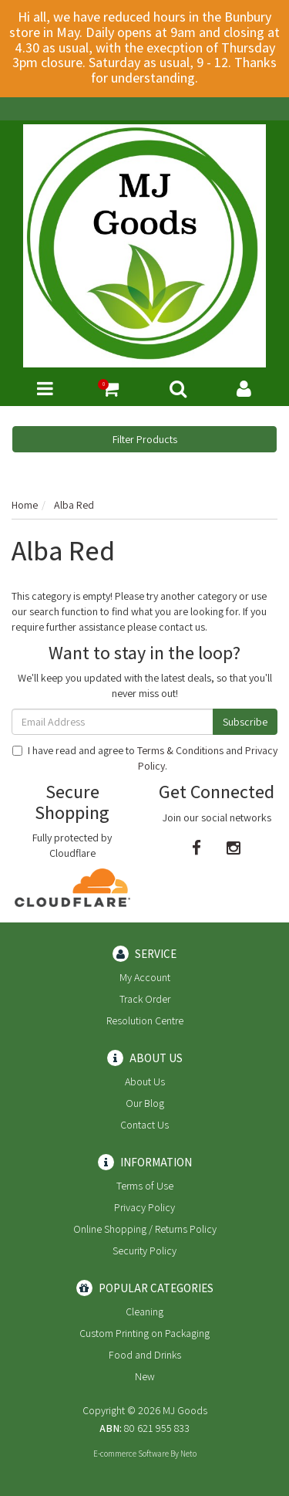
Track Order (144, 999)
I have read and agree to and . (144, 758)
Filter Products (145, 439)
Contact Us (144, 1125)
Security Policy (144, 1250)
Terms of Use (144, 1186)
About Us (145, 1081)
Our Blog (145, 1103)
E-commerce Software (131, 1453)
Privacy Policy (144, 1207)
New (145, 1376)
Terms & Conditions (180, 750)
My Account (144, 977)
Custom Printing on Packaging (144, 1333)
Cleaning (144, 1311)
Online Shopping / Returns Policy (145, 1229)
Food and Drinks (145, 1355)
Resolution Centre (144, 1020)
